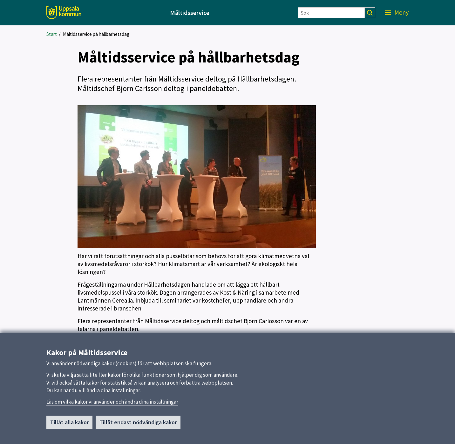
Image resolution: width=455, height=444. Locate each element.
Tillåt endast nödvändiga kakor (138, 424)
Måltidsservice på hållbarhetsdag (96, 34)
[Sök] (331, 12)
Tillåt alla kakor (69, 424)
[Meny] (397, 12)
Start (51, 34)
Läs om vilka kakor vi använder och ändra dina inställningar (112, 404)
